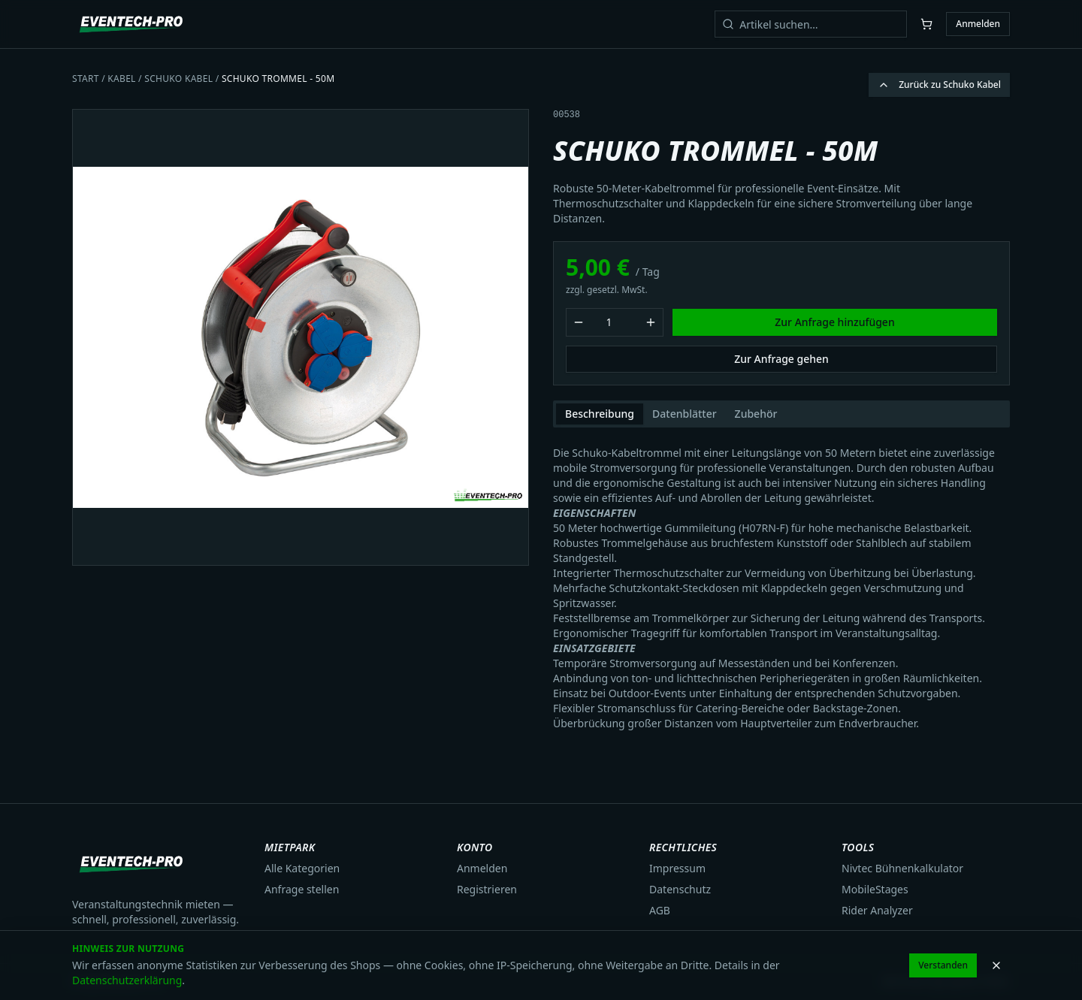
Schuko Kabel (178, 78)
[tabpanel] (781, 582)
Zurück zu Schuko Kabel (939, 84)
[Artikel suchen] (811, 24)
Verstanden (943, 965)
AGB (659, 910)
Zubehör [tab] (756, 413)
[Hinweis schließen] (996, 965)
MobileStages (875, 889)
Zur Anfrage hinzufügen (834, 322)
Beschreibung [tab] (599, 413)
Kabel (121, 78)
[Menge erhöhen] (651, 322)
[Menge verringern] (579, 322)
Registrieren (487, 889)
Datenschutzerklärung (127, 980)
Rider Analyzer (877, 910)
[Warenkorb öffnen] (926, 24)
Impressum (677, 868)
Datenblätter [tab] (684, 413)
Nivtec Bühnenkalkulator (902, 868)
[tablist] (781, 413)
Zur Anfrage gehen (781, 359)
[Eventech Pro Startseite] (132, 24)
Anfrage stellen (301, 889)
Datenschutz (680, 889)
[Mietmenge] (615, 322)
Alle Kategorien (302, 868)
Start (85, 78)
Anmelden (978, 23)
